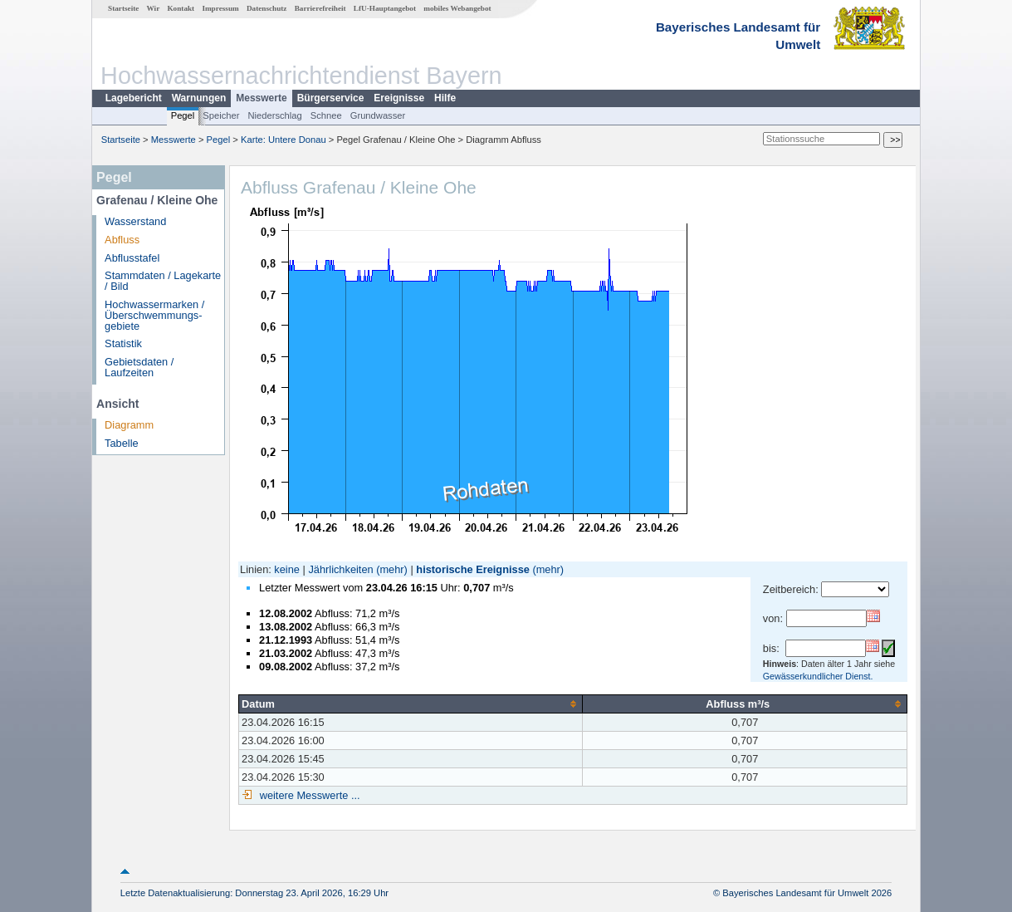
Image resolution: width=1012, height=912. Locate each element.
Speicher (221, 115)
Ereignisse (399, 98)
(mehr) (392, 569)
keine (287, 569)
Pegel (183, 115)
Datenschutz (267, 8)
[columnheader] (411, 703)
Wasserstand (135, 221)
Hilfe (445, 98)
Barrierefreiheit (320, 8)
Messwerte (261, 98)
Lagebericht (133, 98)
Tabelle (122, 443)
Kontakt (180, 8)
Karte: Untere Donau (283, 140)
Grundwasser (378, 115)
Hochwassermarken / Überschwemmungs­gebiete (154, 315)
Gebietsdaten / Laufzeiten (139, 367)
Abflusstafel (132, 258)
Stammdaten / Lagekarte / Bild (163, 280)
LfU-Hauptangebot (385, 8)
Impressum (220, 8)
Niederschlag (274, 115)
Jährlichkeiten (340, 569)
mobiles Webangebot (457, 8)
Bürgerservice (330, 98)
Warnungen (199, 98)
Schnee (326, 115)
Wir (153, 8)
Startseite (123, 8)
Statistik (123, 343)
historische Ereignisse (473, 569)
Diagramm (129, 425)
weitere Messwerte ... (308, 795)
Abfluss (122, 239)
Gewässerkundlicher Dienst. (818, 676)
